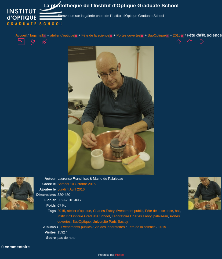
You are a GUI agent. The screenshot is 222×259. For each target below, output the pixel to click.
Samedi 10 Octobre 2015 (76, 184)
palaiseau (160, 216)
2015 (176, 35)
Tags (33, 35)
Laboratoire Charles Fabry (131, 216)
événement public (129, 211)
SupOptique (157, 35)
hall (40, 35)
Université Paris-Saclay (110, 222)
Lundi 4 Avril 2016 (71, 189)
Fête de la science (95, 35)
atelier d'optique (62, 35)
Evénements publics (76, 227)
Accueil (21, 35)
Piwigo (119, 254)
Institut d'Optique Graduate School (83, 216)
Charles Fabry (103, 211)
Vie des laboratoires (109, 227)
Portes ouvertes (129, 35)
